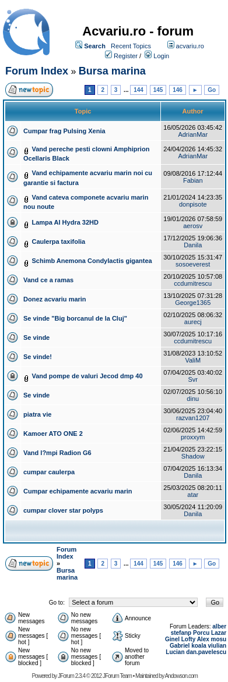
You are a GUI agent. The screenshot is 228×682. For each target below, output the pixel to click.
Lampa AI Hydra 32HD (65, 222)
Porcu (201, 633)
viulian (217, 645)
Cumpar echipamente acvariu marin (77, 491)
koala (198, 645)
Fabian (193, 180)
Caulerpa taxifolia (58, 241)
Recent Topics (131, 45)
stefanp (181, 633)
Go (212, 90)
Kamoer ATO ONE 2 (53, 433)
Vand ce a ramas (48, 279)
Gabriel (180, 645)
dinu (193, 398)
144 (138, 90)
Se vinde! (37, 356)
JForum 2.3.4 (71, 676)
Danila (193, 244)
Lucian (175, 652)
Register (126, 55)
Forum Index (36, 71)
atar (192, 494)
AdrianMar (193, 134)
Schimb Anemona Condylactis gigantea (91, 260)
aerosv (192, 225)
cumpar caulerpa (49, 471)
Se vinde (36, 337)
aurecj (193, 321)
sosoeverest (193, 264)
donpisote (193, 204)
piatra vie (37, 414)
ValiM (193, 360)
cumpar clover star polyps (63, 510)
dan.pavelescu (206, 652)
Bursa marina (112, 71)
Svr (193, 379)
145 (158, 90)
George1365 (193, 302)
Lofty (188, 639)
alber (219, 626)
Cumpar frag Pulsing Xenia (64, 130)
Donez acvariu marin (54, 299)
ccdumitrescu (193, 283)
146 (178, 90)
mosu (219, 639)
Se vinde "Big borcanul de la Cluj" (75, 318)
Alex (203, 639)
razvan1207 (193, 417)
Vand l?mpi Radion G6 (57, 452)
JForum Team (117, 676)
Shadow (193, 456)
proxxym (193, 437)
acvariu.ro (190, 45)
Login (161, 55)
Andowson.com (180, 676)
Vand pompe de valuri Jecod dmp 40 (86, 375)
